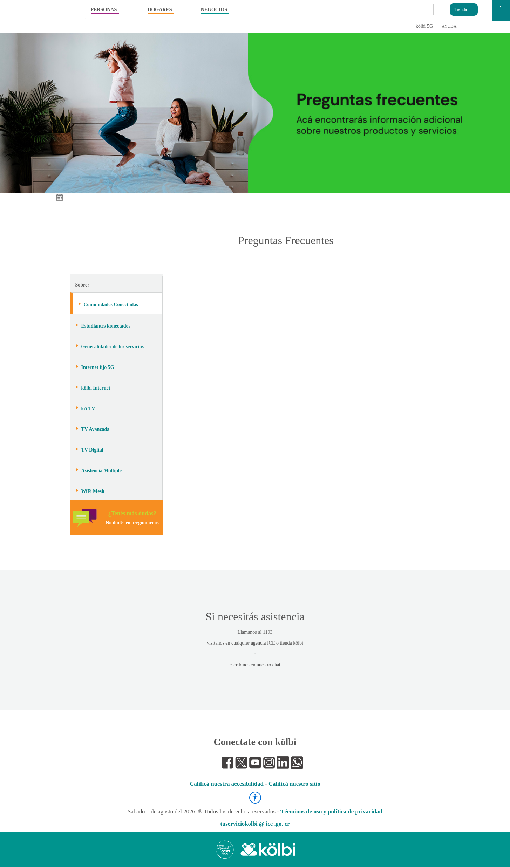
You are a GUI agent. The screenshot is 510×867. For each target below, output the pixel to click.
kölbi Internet (95, 388)
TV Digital (92, 450)
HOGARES (160, 9)
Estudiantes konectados (105, 326)
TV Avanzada (95, 429)
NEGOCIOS (214, 9)
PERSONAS (104, 9)
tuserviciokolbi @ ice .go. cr (255, 823)
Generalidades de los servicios (112, 346)
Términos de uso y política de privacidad (331, 811)
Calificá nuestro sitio (294, 783)
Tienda (461, 8)
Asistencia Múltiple (101, 470)
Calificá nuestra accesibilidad (227, 783)
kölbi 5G (424, 26)
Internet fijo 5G (97, 367)
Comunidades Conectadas (111, 304)
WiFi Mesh (92, 491)
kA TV (88, 408)
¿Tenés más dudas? (132, 517)
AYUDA (449, 26)
